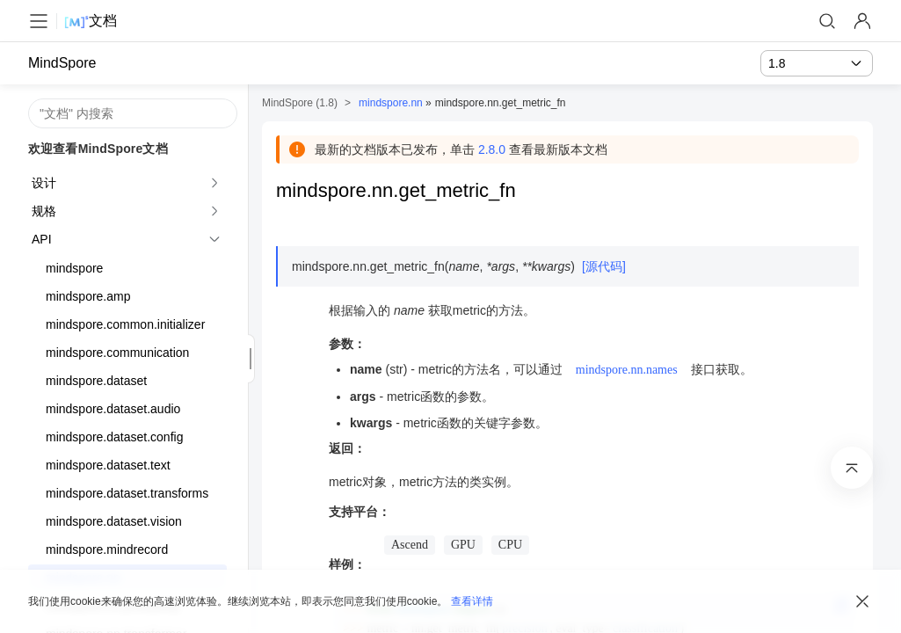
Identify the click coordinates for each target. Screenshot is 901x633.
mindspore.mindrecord (107, 549)
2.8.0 (491, 149)
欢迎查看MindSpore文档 (98, 149)
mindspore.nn (391, 103)
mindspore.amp (88, 296)
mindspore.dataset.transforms (127, 493)
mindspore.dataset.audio (113, 409)
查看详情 (472, 601)
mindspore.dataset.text (108, 465)
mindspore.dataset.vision (114, 521)
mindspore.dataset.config (114, 437)
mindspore (74, 268)
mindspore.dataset (96, 381)
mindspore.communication (117, 353)
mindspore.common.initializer (125, 324)
